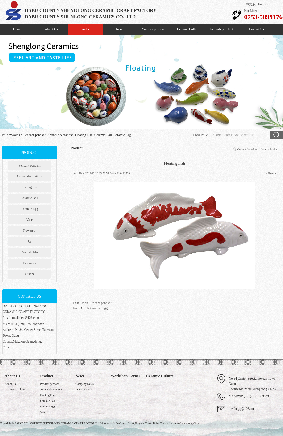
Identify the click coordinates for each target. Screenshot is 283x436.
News (120, 29)
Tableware (29, 263)
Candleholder (29, 252)
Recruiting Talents (222, 29)
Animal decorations (60, 135)
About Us (51, 29)
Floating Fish (83, 135)
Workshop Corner (154, 29)
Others (29, 274)
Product (85, 29)
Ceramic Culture (188, 29)
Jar (29, 241)
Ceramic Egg (122, 135)
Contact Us (256, 29)
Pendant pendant (35, 135)
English (263, 4)
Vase (29, 220)
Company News (84, 384)
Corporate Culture (15, 389)
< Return (271, 173)
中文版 (251, 4)
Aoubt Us (10, 384)
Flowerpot (29, 230)
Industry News (83, 389)
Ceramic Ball (103, 135)
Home (17, 29)
